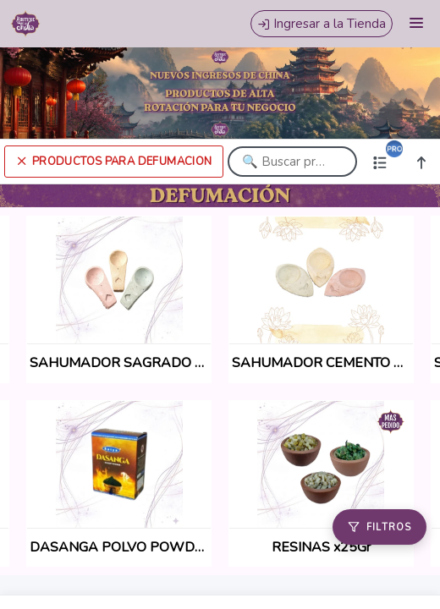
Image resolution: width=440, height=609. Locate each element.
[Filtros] (379, 527)
